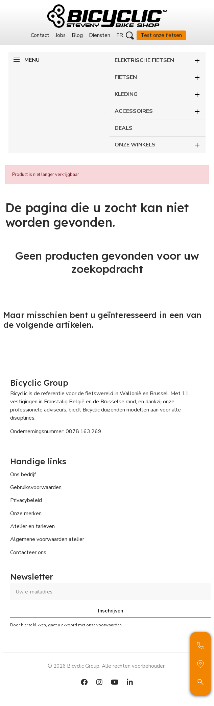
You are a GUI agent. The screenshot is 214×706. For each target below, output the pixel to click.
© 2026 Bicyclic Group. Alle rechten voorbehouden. (107, 666)
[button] (130, 36)
